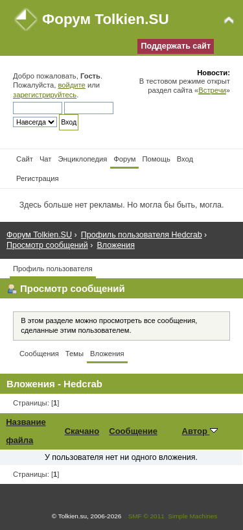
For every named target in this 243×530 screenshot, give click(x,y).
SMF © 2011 (146, 516)
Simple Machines (192, 516)
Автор (200, 431)
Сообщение (133, 431)
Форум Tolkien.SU (105, 19)
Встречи (212, 90)
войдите (71, 85)
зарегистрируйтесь (44, 95)
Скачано (82, 431)
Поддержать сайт (176, 46)
